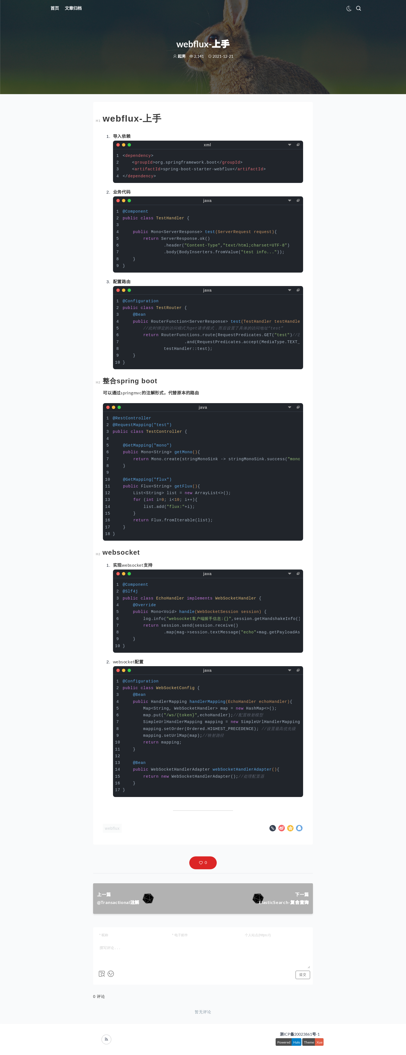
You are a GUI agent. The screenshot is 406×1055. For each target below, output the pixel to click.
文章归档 (73, 8)
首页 (54, 8)
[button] (203, 862)
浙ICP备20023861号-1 (300, 1034)
